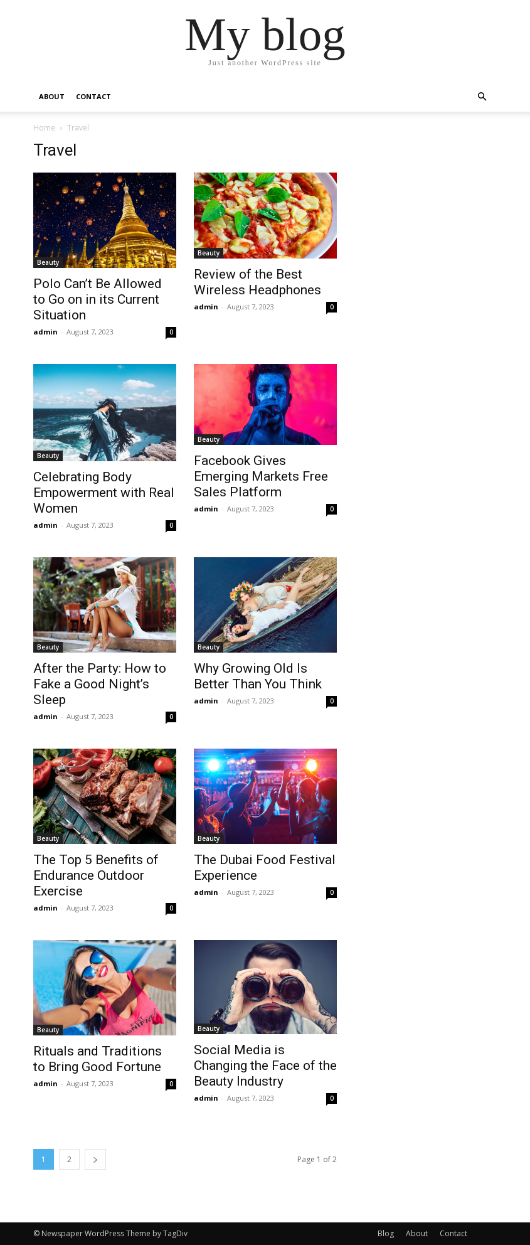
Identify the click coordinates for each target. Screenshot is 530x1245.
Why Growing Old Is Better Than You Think (258, 676)
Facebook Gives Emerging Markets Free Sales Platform (261, 476)
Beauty (48, 262)
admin (45, 331)
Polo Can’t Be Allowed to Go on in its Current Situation (97, 299)
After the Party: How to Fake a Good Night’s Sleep (99, 684)
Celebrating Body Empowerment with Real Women (103, 492)
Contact (93, 96)
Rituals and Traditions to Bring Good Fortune (97, 1059)
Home (44, 127)
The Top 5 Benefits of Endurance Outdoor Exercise (96, 875)
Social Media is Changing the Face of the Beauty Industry (265, 1065)
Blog (386, 1233)
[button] (482, 97)
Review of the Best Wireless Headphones (257, 282)
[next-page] (95, 1159)
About (52, 96)
